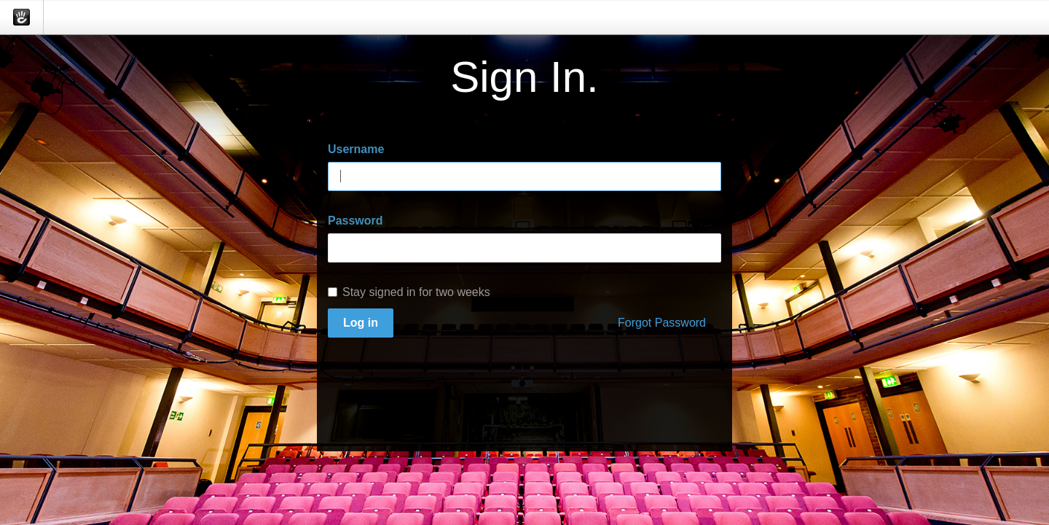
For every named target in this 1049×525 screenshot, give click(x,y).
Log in (360, 322)
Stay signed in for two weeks (409, 292)
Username (356, 149)
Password (355, 220)
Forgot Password (662, 322)
